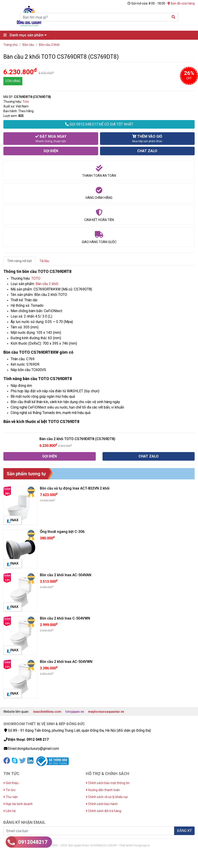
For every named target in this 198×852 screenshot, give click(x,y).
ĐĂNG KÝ (184, 831)
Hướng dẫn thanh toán (103, 790)
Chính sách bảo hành (102, 804)
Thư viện (10, 797)
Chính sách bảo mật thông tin (108, 783)
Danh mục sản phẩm (26, 35)
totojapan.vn (74, 711)
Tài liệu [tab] (44, 261)
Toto (26, 101)
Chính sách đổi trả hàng (103, 811)
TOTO (35, 278)
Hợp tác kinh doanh (18, 804)
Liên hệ (9, 811)
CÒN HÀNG (12, 81)
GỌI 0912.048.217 (99, 124)
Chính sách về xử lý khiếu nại (107, 797)
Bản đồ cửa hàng (181, 3)
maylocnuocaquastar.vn (106, 711)
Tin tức (9, 790)
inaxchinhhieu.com (47, 711)
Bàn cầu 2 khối (47, 284)
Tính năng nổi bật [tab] (19, 261)
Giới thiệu (10, 783)
